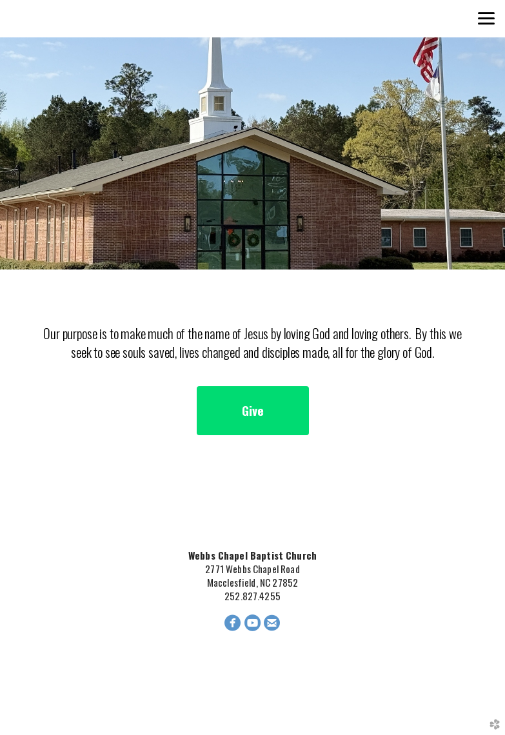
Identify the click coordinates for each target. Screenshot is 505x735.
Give (253, 410)
